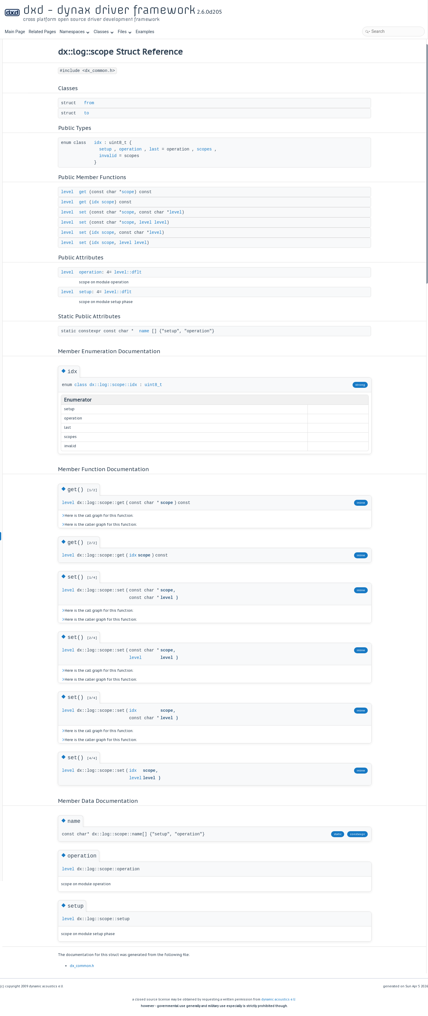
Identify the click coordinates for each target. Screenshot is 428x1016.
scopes (228, 149)
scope (152, 192)
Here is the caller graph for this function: (123, 524)
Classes (103, 31)
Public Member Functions (381, 87)
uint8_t (178, 384)
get (107, 192)
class (105, 384)
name (169, 331)
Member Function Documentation (388, 199)
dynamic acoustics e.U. (278, 999)
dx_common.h (106, 965)
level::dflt (152, 272)
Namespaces (74, 31)
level (92, 192)
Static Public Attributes (379, 167)
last (179, 149)
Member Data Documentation (385, 255)
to (111, 113)
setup (130, 149)
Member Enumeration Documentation (392, 184)
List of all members (376, 287)
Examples (145, 31)
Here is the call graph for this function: (122, 515)
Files (124, 31)
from (114, 103)
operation (155, 149)
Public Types (370, 71)
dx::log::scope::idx (138, 384)
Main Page (15, 31)
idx (122, 142)
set (107, 212)
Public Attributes (373, 144)
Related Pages (42, 31)
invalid (132, 155)
